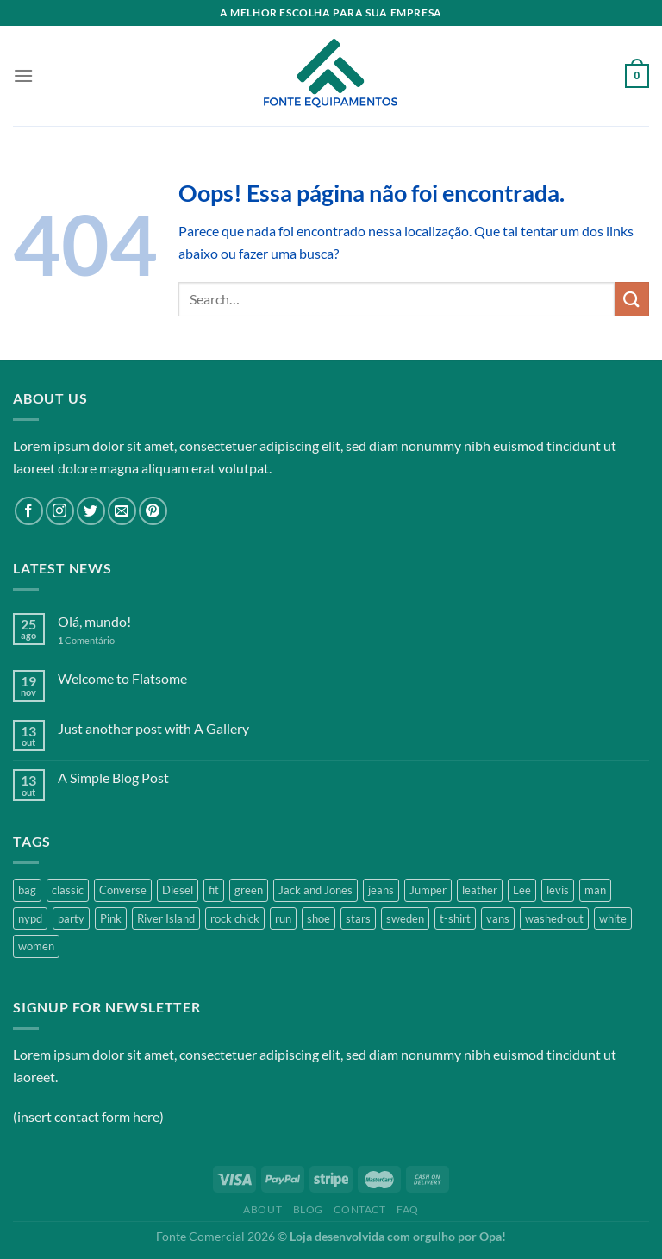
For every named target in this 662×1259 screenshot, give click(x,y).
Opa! (492, 1236)
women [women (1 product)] (36, 946)
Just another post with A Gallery (153, 728)
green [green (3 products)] (248, 890)
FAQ (408, 1209)
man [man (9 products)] (595, 890)
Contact (359, 1209)
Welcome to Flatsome (122, 678)
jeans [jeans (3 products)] (381, 890)
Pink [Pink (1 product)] (111, 918)
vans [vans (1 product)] (497, 918)
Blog (308, 1209)
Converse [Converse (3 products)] (123, 890)
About (262, 1209)
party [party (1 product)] (71, 918)
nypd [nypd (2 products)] (30, 918)
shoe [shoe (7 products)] (318, 918)
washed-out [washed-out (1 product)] (554, 918)
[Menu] (23, 75)
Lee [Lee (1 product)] (522, 890)
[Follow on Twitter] (91, 511)
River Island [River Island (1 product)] (166, 918)
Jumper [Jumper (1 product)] (428, 890)
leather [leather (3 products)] (479, 890)
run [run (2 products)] (283, 918)
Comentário (86, 640)
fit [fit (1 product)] (214, 890)
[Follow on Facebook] (29, 511)
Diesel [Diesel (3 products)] (177, 890)
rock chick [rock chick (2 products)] (234, 918)
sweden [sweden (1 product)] (405, 918)
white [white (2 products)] (613, 918)
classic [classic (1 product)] (68, 890)
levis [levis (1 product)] (557, 890)
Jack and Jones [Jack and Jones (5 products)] (315, 890)
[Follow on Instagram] (60, 511)
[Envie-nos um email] (122, 511)
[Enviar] (632, 299)
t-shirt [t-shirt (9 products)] (455, 918)
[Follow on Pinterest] (153, 511)
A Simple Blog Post (113, 777)
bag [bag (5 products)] (27, 890)
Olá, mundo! (94, 621)
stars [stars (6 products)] (358, 918)
